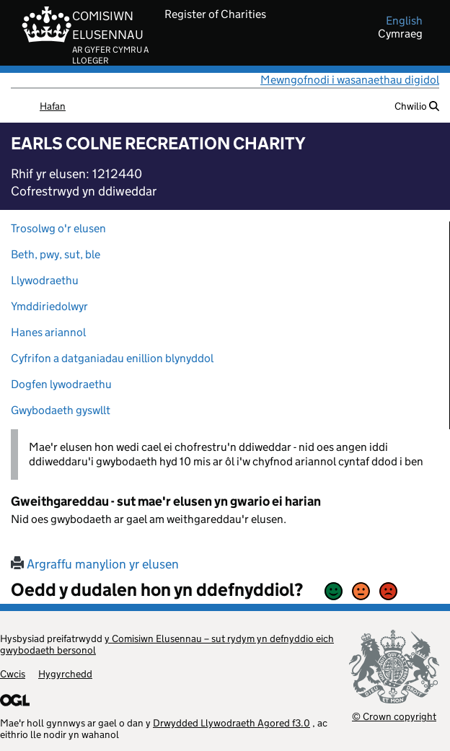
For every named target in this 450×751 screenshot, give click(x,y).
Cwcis (12, 673)
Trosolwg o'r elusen (58, 228)
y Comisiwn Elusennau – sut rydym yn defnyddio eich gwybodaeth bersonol (167, 644)
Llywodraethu (45, 280)
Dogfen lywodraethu (61, 384)
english (404, 20)
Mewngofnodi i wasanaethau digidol (349, 80)
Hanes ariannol (48, 332)
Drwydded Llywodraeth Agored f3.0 (231, 722)
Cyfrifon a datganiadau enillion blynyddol (112, 358)
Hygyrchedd (65, 673)
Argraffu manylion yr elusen (95, 564)
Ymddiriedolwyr (49, 306)
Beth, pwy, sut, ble (55, 254)
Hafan (53, 106)
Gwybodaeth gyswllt (60, 410)
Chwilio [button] (416, 106)
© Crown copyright (394, 716)
